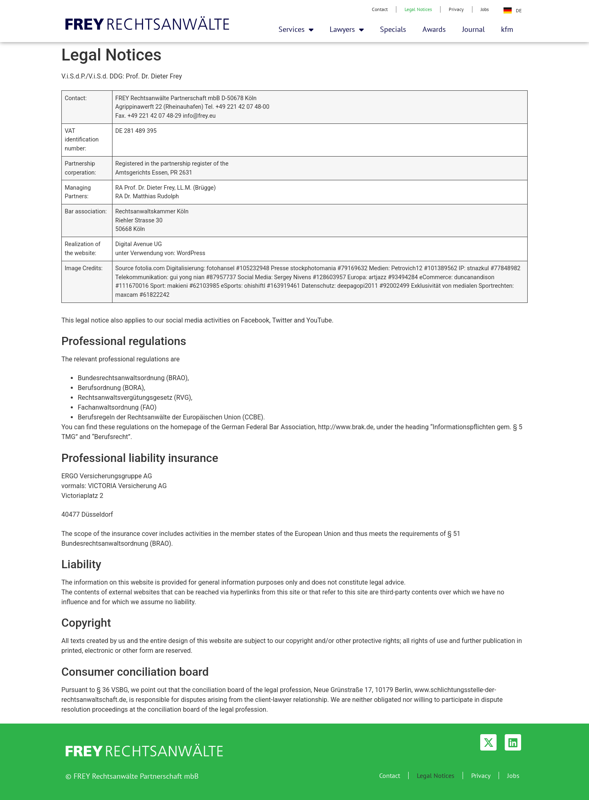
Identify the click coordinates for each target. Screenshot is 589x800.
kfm (507, 29)
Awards (434, 29)
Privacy (456, 9)
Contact (380, 9)
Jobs (485, 9)
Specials (393, 29)
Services (296, 29)
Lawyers (347, 29)
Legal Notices (418, 9)
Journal (473, 29)
